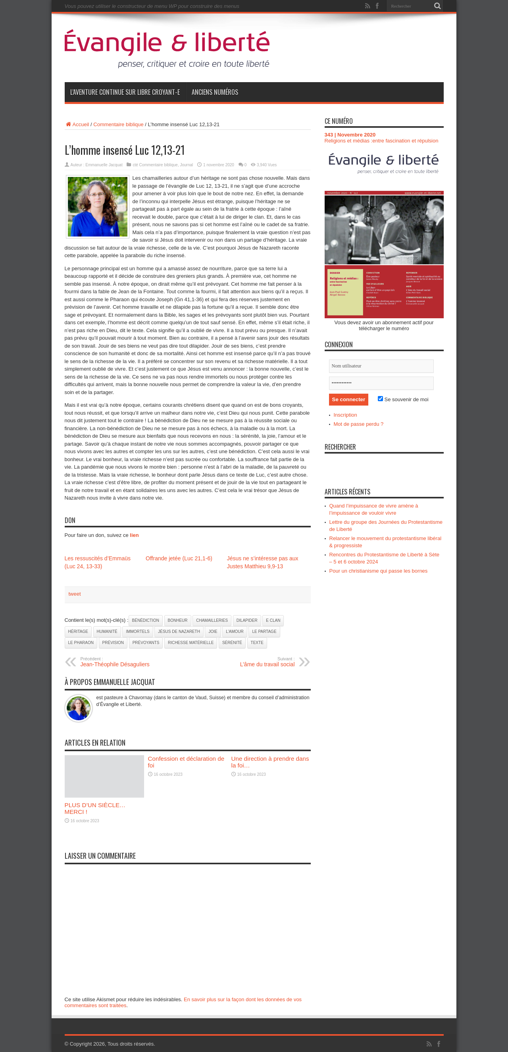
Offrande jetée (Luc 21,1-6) (179, 558)
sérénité (232, 642)
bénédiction (145, 620)
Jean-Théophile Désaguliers (129, 661)
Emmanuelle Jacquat (103, 165)
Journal (186, 165)
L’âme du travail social (246, 661)
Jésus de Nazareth (179, 631)
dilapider (247, 620)
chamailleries (212, 620)
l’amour (234, 631)
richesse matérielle (191, 642)
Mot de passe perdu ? (359, 424)
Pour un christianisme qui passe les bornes (378, 571)
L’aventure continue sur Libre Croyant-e (125, 92)
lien (134, 535)
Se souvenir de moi (403, 399)
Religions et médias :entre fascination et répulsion (382, 141)
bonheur (178, 620)
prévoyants (146, 642)
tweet (75, 594)
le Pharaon (81, 642)
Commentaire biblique (118, 124)
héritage (78, 631)
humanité (107, 631)
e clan (273, 620)
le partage (264, 631)
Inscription (345, 415)
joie (212, 631)
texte (257, 642)
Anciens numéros (215, 92)
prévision (113, 642)
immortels (137, 631)
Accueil (77, 124)
